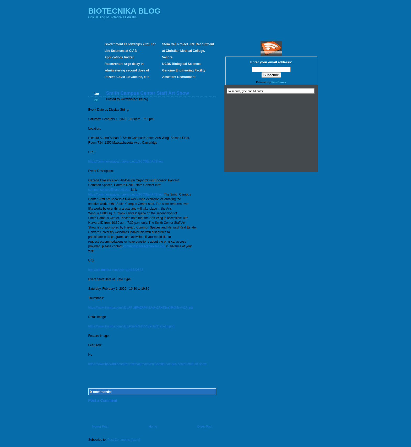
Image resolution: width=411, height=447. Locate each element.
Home (153, 426)
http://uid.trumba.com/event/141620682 (115, 270)
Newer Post (100, 426)
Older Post (204, 426)
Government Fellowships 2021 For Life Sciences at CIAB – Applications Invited (130, 50)
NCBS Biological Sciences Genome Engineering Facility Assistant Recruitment (184, 70)
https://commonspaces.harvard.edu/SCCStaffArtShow (125, 161)
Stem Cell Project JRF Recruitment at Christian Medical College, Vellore (188, 50)
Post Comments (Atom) (123, 440)
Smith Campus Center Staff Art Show (147, 93)
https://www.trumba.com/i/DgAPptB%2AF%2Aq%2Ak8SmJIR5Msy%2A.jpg (140, 307)
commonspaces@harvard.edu (109, 190)
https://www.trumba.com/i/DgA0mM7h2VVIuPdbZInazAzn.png (131, 326)
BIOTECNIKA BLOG (124, 11)
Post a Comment (102, 400)
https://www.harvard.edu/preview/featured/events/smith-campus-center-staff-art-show (147, 364)
